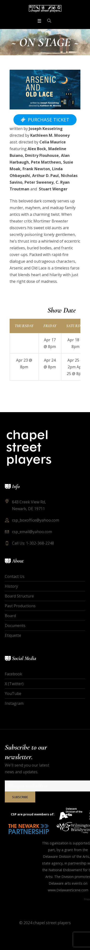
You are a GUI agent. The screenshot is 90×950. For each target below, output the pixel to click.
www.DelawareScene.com (68, 890)
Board (10, 615)
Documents (15, 625)
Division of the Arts (74, 856)
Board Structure (19, 596)
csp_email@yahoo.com (32, 531)
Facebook (13, 674)
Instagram (14, 703)
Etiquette (13, 635)
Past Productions (20, 606)
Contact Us (14, 576)
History (11, 586)
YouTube (13, 693)
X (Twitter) (14, 683)
